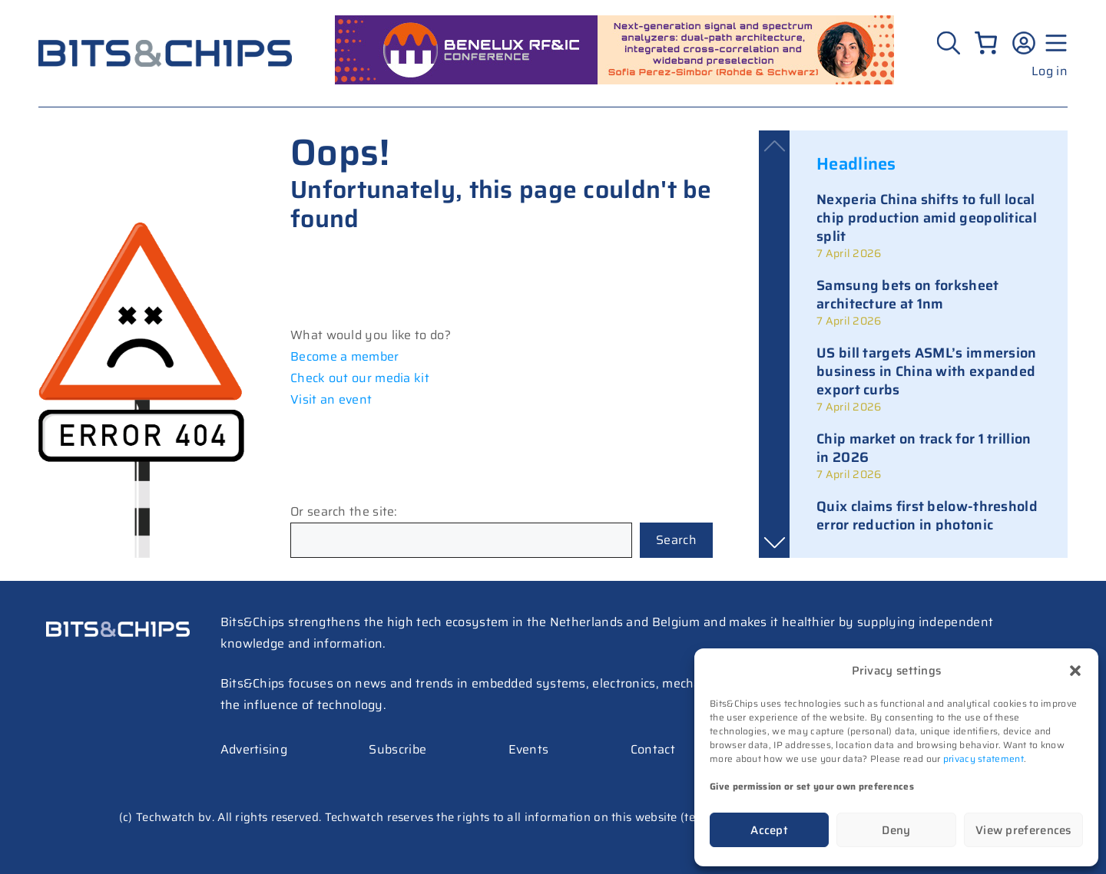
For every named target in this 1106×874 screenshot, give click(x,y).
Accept (769, 830)
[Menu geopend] (1054, 43)
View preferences (1023, 830)
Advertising (253, 749)
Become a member (344, 356)
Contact (653, 749)
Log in (1049, 71)
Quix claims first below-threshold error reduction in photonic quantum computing (927, 525)
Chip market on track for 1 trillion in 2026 (923, 448)
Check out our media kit (359, 378)
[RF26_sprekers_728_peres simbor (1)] (614, 80)
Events (528, 749)
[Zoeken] (950, 43)
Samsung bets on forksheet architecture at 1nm (907, 295)
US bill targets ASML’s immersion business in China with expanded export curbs (926, 371)
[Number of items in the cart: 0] (986, 42)
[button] (1075, 670)
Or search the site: (344, 511)
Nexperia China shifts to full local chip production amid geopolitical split (926, 218)
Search (676, 539)
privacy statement (983, 758)
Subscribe (397, 749)
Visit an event (331, 399)
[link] (928, 225)
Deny (896, 830)
